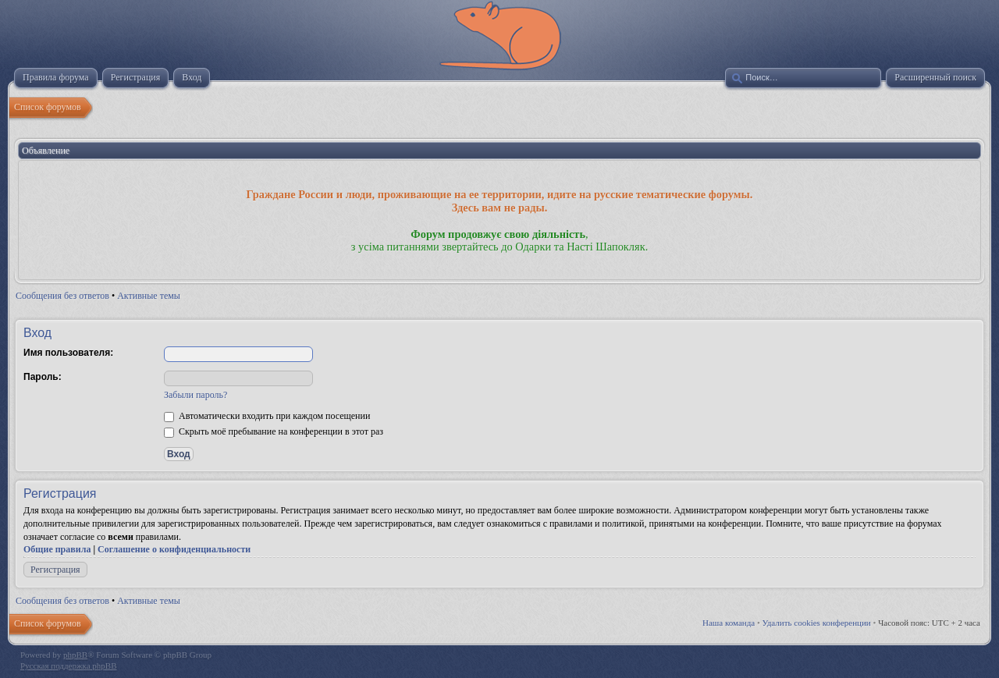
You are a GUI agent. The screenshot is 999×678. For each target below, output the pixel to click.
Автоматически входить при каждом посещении (267, 415)
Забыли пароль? (195, 394)
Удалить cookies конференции (817, 622)
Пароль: (42, 376)
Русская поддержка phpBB (68, 665)
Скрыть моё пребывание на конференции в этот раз (273, 431)
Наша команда (728, 622)
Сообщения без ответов (62, 295)
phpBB (75, 654)
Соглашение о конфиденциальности (174, 549)
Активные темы (148, 295)
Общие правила (57, 549)
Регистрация (55, 569)
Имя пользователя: (68, 352)
